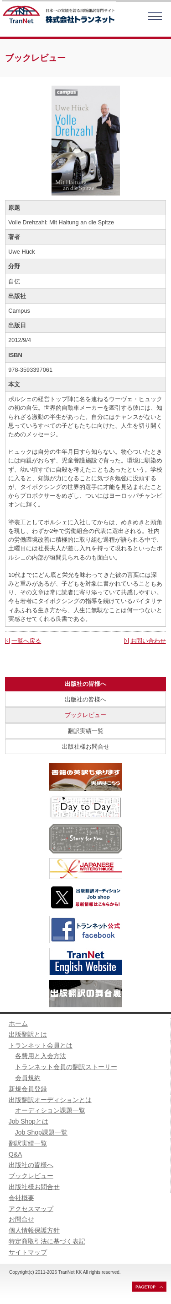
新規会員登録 (28, 1088)
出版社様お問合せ (85, 746)
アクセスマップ (31, 1208)
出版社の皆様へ (85, 699)
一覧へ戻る (26, 640)
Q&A (15, 1154)
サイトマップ (28, 1252)
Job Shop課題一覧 (41, 1132)
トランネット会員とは (41, 1045)
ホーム (18, 1023)
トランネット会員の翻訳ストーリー (66, 1066)
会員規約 (28, 1077)
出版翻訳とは (28, 1034)
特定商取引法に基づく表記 (47, 1241)
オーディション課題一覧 (50, 1110)
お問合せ (21, 1219)
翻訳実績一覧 (86, 731)
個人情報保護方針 (34, 1230)
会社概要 (21, 1197)
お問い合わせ (148, 640)
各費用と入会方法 (40, 1056)
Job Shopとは (28, 1121)
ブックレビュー (85, 715)
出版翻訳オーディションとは (50, 1099)
